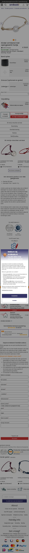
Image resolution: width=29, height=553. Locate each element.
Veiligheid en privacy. (7, 290)
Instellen (14, 300)
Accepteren (14, 296)
